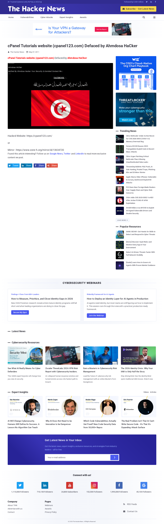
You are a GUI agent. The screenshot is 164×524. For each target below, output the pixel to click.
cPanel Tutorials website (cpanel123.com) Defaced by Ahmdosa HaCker (72, 45)
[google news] (144, 488)
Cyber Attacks (47, 17)
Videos (146, 392)
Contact (11, 512)
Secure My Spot (20, 312)
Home (11, 17)
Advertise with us (15, 509)
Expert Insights (66, 17)
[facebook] (119, 489)
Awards (83, 17)
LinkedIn (79, 153)
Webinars (49, 505)
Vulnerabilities (27, 17)
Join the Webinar (96, 315)
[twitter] (20, 489)
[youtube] (70, 489)
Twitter (67, 153)
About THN (12, 505)
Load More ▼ (122, 220)
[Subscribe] (114, 457)
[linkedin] (45, 489)
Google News (56, 153)
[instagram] (94, 489)
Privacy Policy (51, 512)
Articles (153, 392)
